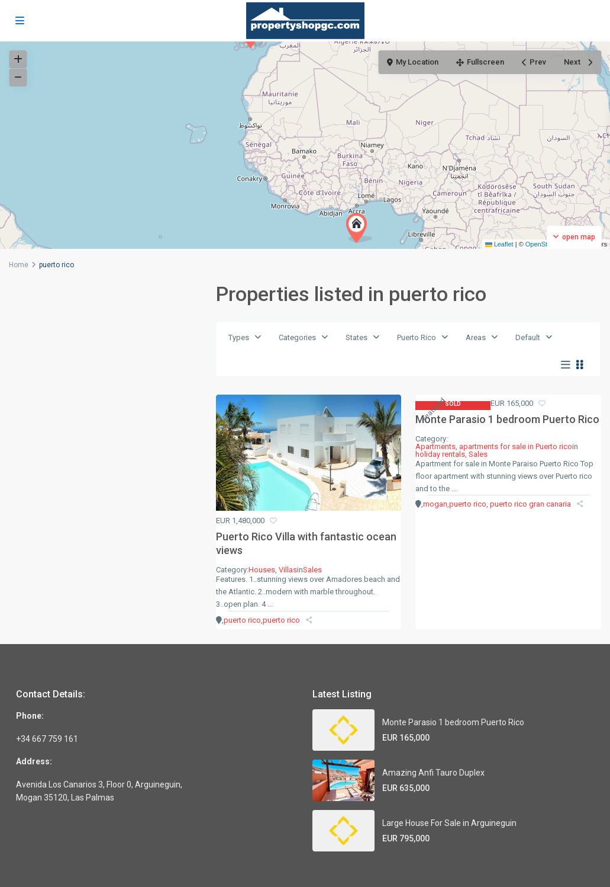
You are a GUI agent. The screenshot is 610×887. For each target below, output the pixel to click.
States (356, 337)
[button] (359, 228)
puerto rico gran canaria (530, 503)
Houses (261, 569)
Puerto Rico (416, 337)
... (270, 604)
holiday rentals (440, 454)
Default (527, 337)
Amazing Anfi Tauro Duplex (433, 772)
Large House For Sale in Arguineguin (449, 823)
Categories (297, 337)
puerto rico (242, 620)
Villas (288, 569)
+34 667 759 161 (47, 739)
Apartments (435, 446)
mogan (435, 503)
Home (18, 265)
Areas (476, 337)
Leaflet (499, 244)
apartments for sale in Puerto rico (515, 446)
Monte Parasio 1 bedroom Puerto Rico (507, 419)
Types (238, 337)
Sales (312, 569)
